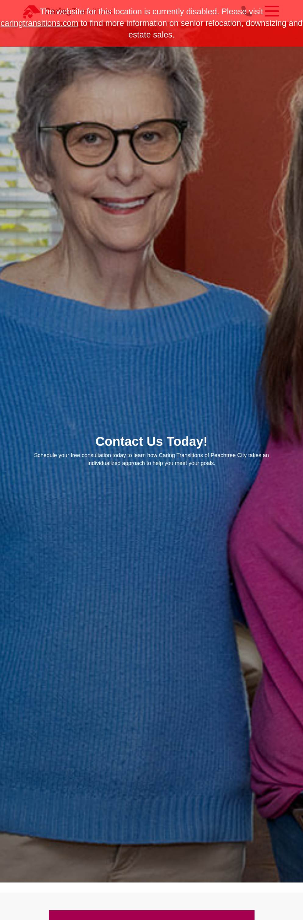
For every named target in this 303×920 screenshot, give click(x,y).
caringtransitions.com (39, 23)
